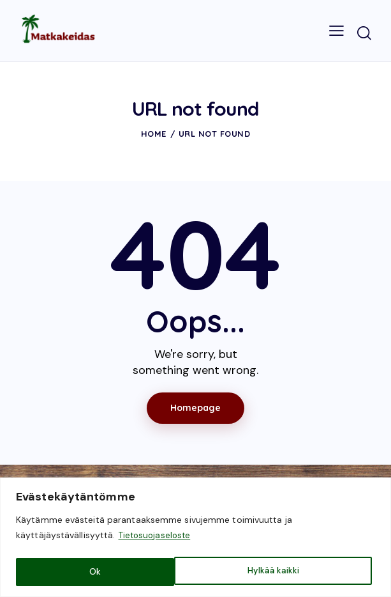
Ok (296, 572)
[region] (195, 538)
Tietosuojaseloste (157, 537)
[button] (336, 31)
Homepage (195, 408)
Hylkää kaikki (115, 572)
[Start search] (364, 33)
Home (153, 133)
